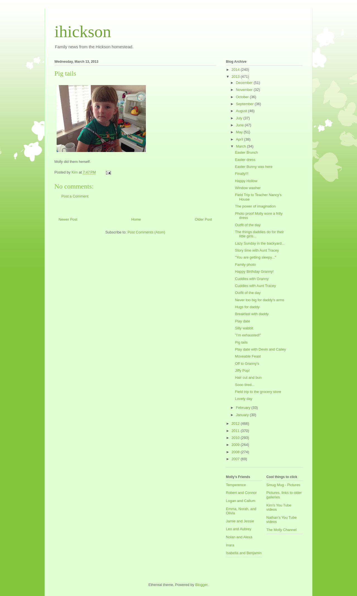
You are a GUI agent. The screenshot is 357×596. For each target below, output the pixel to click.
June (240, 125)
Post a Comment (74, 196)
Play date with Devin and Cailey (260, 349)
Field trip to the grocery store (258, 392)
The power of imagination (255, 206)
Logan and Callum (240, 501)
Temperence (236, 485)
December (245, 83)
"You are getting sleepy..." (255, 257)
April (240, 139)
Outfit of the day (247, 225)
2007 (236, 459)
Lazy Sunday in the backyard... (259, 243)
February (244, 408)
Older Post (203, 219)
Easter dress (245, 160)
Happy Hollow (246, 181)
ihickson (82, 31)
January (243, 415)
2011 (236, 431)
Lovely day (243, 399)
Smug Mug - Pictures (283, 485)
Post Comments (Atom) (146, 232)
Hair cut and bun (248, 377)
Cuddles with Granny (252, 279)
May (240, 132)
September (245, 104)
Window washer (247, 188)
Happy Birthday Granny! (254, 271)
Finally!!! (241, 174)
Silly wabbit (244, 328)
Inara (230, 545)
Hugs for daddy (247, 307)
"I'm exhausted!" (248, 335)
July (239, 118)
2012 (236, 423)
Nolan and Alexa (239, 537)
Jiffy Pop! (242, 370)
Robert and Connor (241, 493)
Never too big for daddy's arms (259, 300)
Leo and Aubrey (238, 529)
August (242, 111)
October (243, 97)
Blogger (201, 585)
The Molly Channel (281, 530)
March (241, 146)
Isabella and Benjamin (244, 553)
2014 (236, 69)
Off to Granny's (247, 363)
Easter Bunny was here (253, 167)
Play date (242, 321)
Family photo (245, 264)
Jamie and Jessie (240, 521)
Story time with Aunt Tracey (257, 250)
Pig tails (241, 342)
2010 (236, 438)
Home (136, 219)
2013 (236, 76)
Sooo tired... (244, 385)
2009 (236, 445)
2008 (236, 452)
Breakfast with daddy (252, 314)
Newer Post (68, 219)
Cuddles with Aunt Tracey (255, 286)
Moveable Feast (248, 356)
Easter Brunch (246, 152)
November (245, 90)
